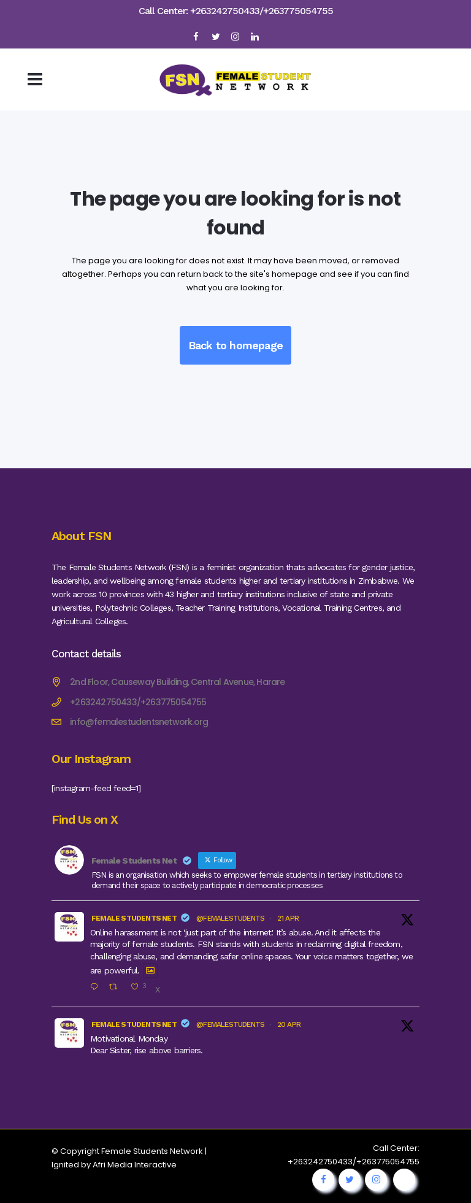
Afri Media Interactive (135, 1164)
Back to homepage (235, 345)
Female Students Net (134, 918)
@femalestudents (230, 918)
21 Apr (288, 918)
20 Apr (289, 1024)
